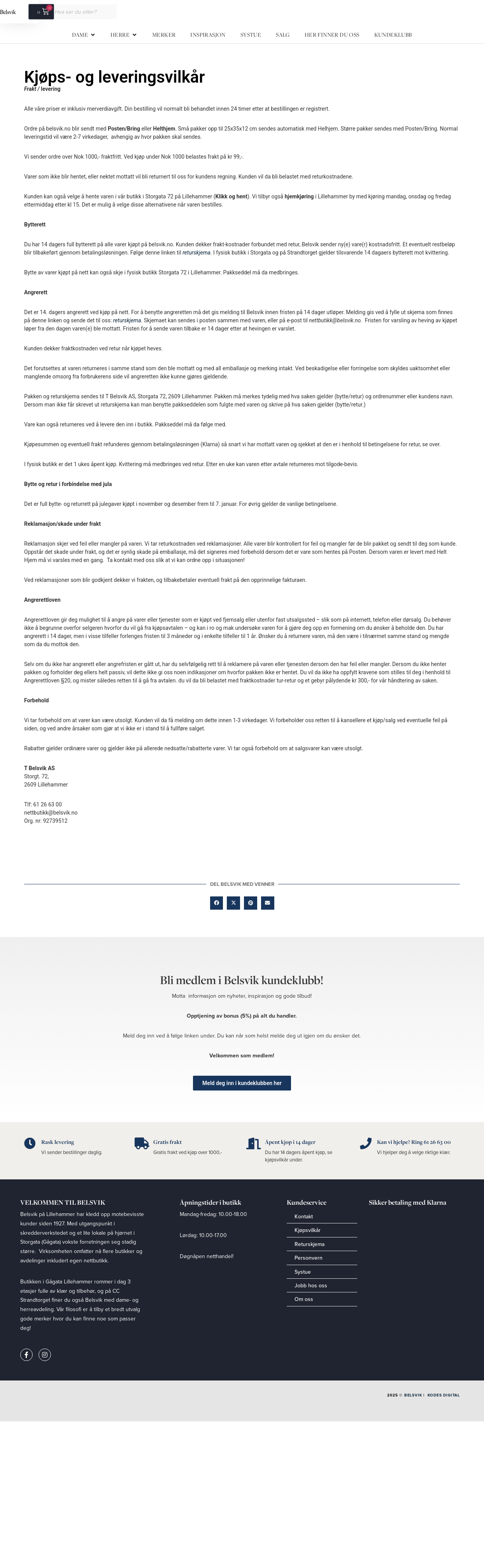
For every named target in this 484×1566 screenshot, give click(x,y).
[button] (216, 903)
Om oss (304, 1299)
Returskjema (309, 1244)
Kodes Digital (444, 1395)
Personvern (309, 1258)
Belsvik (413, 1395)
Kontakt (304, 1216)
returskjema (196, 252)
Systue (303, 1272)
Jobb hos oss (311, 1285)
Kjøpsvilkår (308, 1230)
